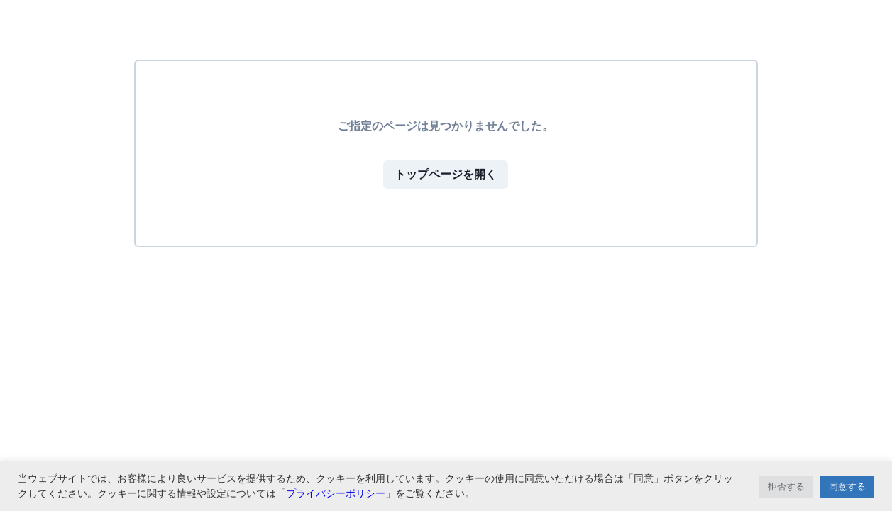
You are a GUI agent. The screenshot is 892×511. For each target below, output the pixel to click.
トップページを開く (446, 174)
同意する (847, 486)
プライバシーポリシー (335, 493)
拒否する (786, 486)
